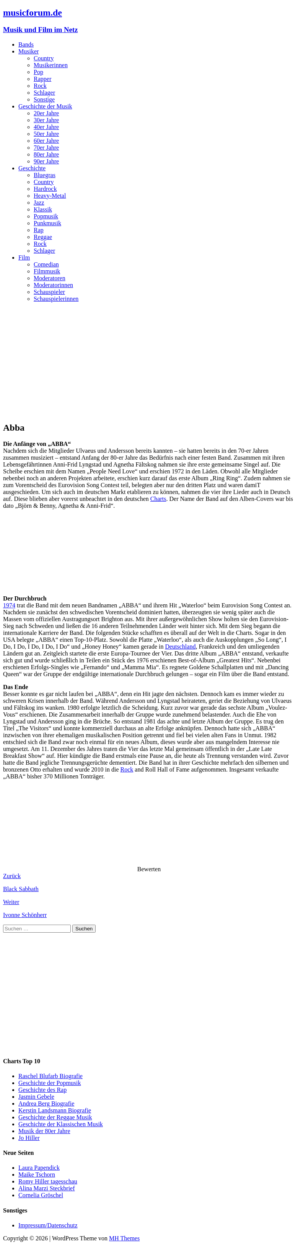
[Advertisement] (149, 361)
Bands (26, 44)
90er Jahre (46, 161)
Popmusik (46, 216)
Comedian (46, 264)
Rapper (42, 79)
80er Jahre (46, 154)
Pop (38, 72)
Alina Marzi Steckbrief (46, 1188)
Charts (158, 499)
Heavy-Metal (50, 195)
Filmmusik (47, 271)
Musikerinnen (51, 65)
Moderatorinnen (53, 285)
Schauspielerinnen (56, 298)
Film (24, 257)
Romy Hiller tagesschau (47, 1181)
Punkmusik (47, 223)
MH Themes (124, 1238)
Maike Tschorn (36, 1174)
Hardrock (45, 189)
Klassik (43, 209)
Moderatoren (49, 278)
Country (44, 58)
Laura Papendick (39, 1167)
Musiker (28, 51)
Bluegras (44, 175)
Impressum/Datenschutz (48, 1225)
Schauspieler (49, 292)
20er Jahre (46, 113)
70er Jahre (46, 147)
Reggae (43, 237)
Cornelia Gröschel (40, 1195)
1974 (9, 605)
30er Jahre (46, 120)
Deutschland (180, 646)
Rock (40, 85)
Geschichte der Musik (45, 106)
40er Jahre (46, 127)
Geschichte (32, 168)
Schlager (44, 92)
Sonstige (44, 99)
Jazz (39, 202)
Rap (39, 230)
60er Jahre (46, 140)
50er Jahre (46, 134)
